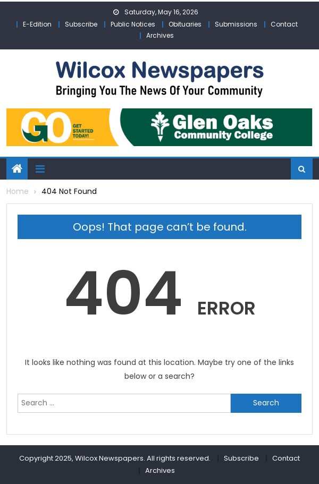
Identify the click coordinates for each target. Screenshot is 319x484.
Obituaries (185, 24)
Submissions (236, 24)
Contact (284, 24)
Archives (160, 35)
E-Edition (37, 24)
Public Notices (133, 24)
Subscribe (81, 24)
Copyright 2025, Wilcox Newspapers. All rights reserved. (115, 458)
